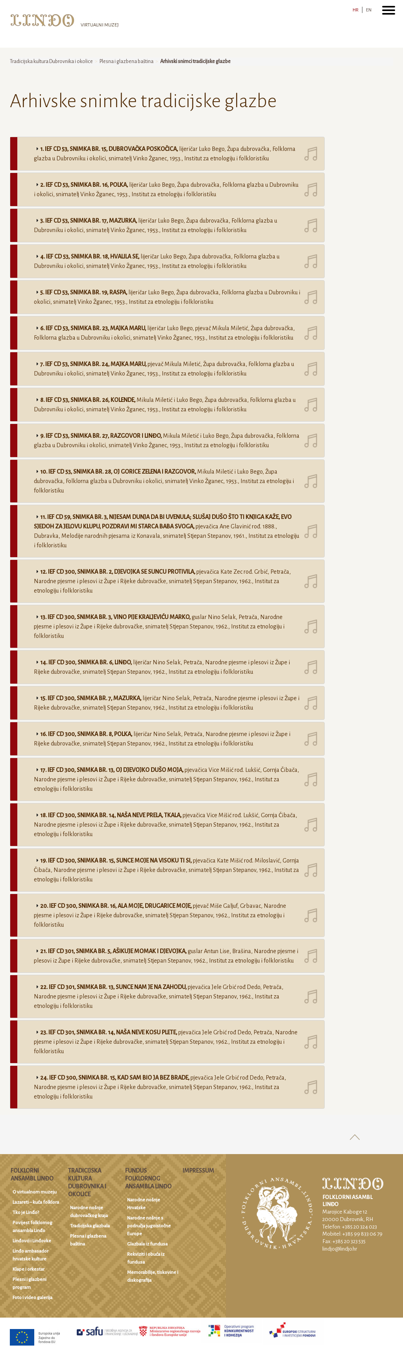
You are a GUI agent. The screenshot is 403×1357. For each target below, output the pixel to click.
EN (369, 10)
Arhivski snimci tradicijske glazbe (195, 61)
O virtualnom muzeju (35, 1192)
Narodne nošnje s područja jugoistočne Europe (149, 1226)
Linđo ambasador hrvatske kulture (30, 1255)
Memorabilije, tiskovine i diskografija (152, 1276)
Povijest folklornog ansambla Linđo (32, 1226)
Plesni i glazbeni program (29, 1283)
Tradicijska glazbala (90, 1226)
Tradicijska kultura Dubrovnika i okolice (51, 61)
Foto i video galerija (32, 1297)
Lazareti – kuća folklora (36, 1202)
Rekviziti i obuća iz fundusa (146, 1258)
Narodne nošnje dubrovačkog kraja (89, 1211)
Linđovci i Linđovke (32, 1241)
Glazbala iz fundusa (147, 1244)
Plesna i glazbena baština (126, 61)
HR (356, 10)
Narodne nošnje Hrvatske (143, 1203)
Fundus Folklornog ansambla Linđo (148, 1178)
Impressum (198, 1170)
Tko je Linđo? (26, 1212)
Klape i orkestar (28, 1269)
